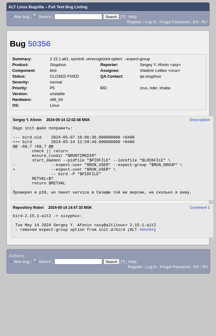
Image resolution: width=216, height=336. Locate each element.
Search (45, 16)
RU (204, 22)
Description (200, 120)
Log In (150, 22)
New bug (21, 16)
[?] (123, 16)
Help (132, 16)
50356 (39, 43)
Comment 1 (200, 221)
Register (134, 22)
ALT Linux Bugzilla (26, 7)
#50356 (146, 246)
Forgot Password (174, 22)
